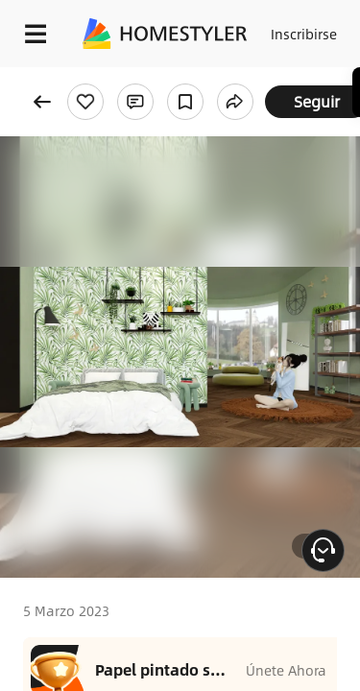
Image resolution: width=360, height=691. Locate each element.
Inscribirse (304, 33)
